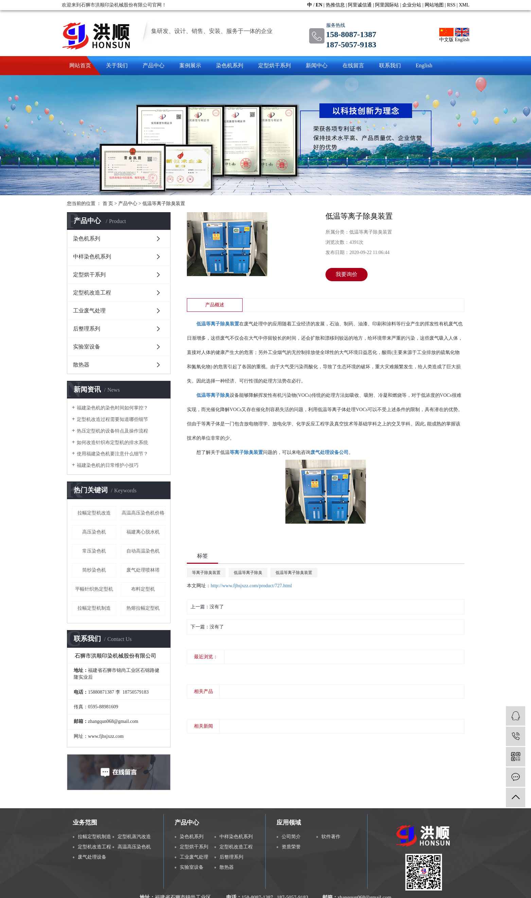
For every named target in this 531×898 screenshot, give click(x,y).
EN (319, 4)
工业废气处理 (89, 311)
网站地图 (434, 4)
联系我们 (390, 65)
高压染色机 (94, 532)
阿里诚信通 (360, 4)
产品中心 (153, 65)
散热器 (81, 365)
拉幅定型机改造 (94, 512)
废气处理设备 (92, 857)
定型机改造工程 (92, 292)
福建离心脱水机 (143, 532)
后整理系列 (86, 329)
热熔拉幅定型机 (143, 608)
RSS (451, 4)
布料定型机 (143, 589)
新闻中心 (317, 65)
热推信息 (335, 4)
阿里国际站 (387, 4)
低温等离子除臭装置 (163, 203)
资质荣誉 (291, 846)
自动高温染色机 (143, 551)
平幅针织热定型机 (94, 589)
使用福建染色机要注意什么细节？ (112, 453)
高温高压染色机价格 (143, 512)
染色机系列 (229, 65)
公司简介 (291, 836)
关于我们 (117, 65)
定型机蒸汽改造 (134, 836)
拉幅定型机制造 (94, 608)
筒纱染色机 (94, 570)
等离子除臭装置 (206, 572)
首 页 (108, 203)
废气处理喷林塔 (143, 570)
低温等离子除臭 (248, 572)
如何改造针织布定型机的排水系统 (112, 442)
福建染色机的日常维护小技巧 (108, 465)
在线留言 (353, 65)
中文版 (446, 35)
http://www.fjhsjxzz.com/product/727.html (251, 585)
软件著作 (330, 836)
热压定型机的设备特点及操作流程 (112, 431)
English (462, 35)
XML (464, 4)
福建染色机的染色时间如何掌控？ (112, 407)
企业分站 (411, 4)
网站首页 (80, 65)
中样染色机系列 (92, 256)
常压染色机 (94, 551)
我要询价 (346, 274)
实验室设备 (86, 347)
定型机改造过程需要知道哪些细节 (112, 419)
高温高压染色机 (134, 846)
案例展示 (190, 65)
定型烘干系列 (274, 65)
